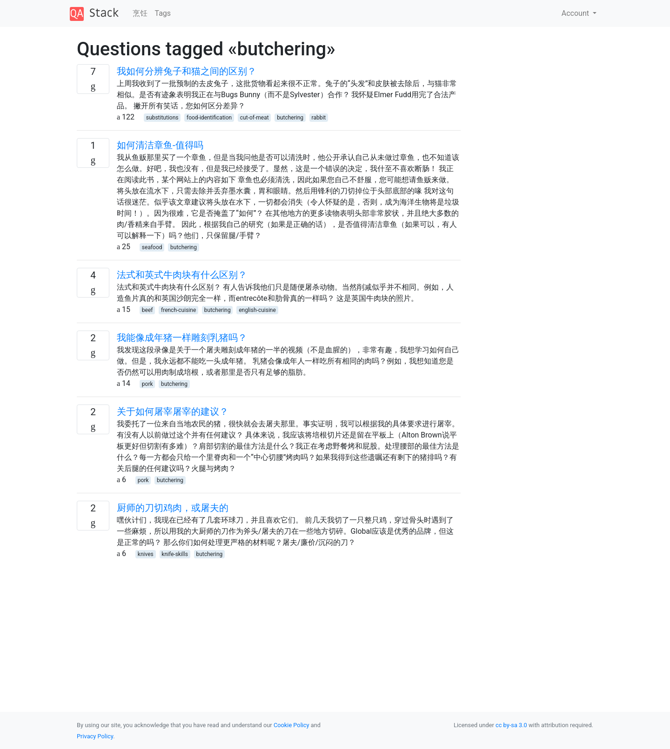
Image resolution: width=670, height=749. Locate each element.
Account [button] (576, 13)
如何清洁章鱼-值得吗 (160, 145)
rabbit (319, 117)
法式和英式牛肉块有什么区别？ (182, 274)
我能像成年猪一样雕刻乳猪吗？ (182, 337)
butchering (290, 117)
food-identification (209, 117)
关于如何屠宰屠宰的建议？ (172, 411)
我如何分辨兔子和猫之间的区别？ (186, 71)
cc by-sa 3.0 (511, 725)
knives (146, 554)
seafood (152, 247)
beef (147, 310)
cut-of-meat (254, 117)
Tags (163, 13)
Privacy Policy (95, 736)
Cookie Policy (291, 725)
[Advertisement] (269, 624)
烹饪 (140, 13)
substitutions (162, 117)
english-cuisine (257, 310)
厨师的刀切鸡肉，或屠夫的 (172, 507)
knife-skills (174, 554)
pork (147, 384)
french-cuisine (178, 310)
